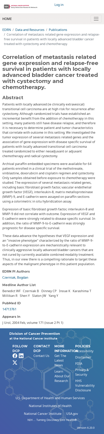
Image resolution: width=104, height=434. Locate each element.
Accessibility (84, 351)
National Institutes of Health (50, 406)
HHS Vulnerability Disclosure (85, 385)
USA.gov (72, 413)
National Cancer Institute (42, 413)
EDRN (6, 30)
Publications (58, 30)
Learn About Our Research (62, 376)
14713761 (9, 309)
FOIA (78, 363)
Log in (58, 5)
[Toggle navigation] (96, 19)
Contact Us (41, 356)
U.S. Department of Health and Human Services (50, 398)
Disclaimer (83, 357)
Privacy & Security (82, 372)
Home (7, 19)
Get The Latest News (60, 360)
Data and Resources (29, 30)
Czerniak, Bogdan (15, 277)
